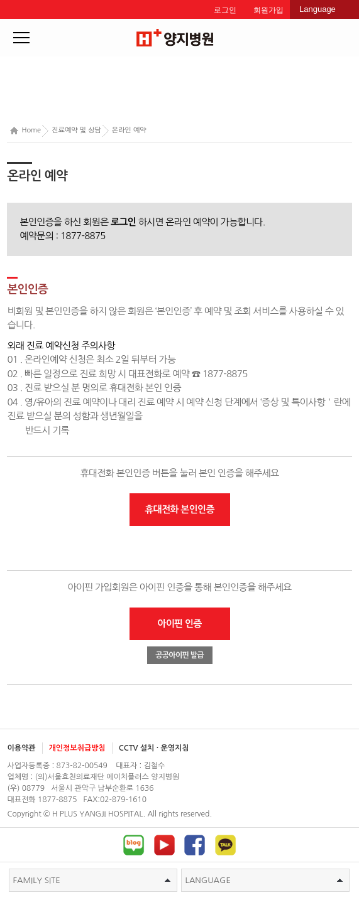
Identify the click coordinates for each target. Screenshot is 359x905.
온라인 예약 (129, 130)
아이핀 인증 (179, 623)
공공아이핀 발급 (179, 655)
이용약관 (21, 748)
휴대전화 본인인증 (179, 509)
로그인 (225, 10)
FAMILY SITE (92, 880)
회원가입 (268, 10)
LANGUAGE (264, 880)
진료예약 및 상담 (76, 130)
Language (317, 9)
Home (25, 131)
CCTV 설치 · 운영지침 (154, 748)
